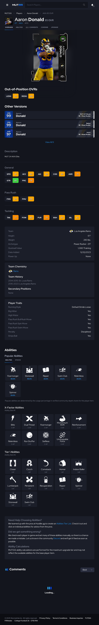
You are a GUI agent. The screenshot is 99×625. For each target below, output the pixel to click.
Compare (44, 27)
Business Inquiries (76, 618)
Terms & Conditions (60, 618)
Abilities (19, 27)
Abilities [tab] (8, 360)
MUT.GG (8, 13)
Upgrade (54, 27)
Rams (15, 271)
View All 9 (49, 142)
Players (19, 13)
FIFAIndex (8, 621)
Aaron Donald (32, 13)
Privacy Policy (44, 618)
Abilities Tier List (63, 523)
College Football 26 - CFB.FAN (26, 621)
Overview (9, 27)
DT (16, 23)
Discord (56, 538)
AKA (21, 23)
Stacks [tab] (18, 360)
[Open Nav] (7, 5)
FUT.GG (88, 618)
